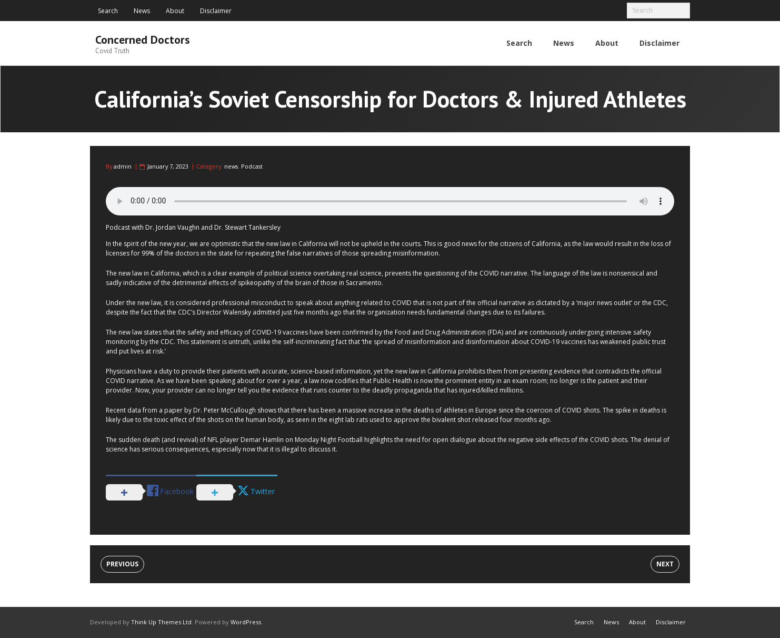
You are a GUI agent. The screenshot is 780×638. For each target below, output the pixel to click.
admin (123, 166)
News (142, 10)
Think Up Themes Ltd (161, 622)
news (231, 166)
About (175, 10)
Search (108, 10)
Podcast (252, 166)
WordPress (246, 622)
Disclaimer (216, 10)
